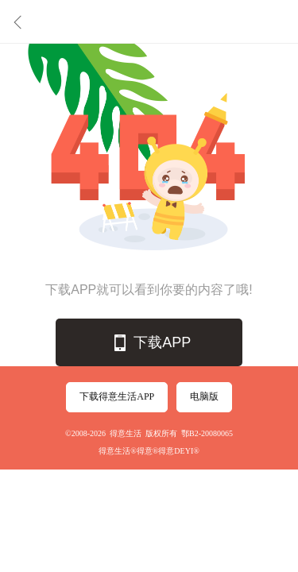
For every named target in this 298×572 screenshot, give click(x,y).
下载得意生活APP (116, 396)
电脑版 (204, 396)
